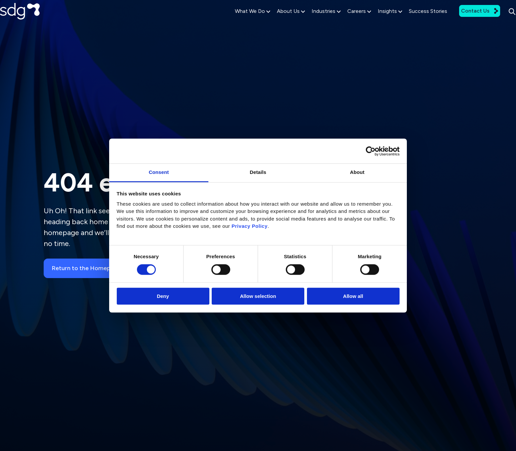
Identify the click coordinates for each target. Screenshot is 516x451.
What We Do (232, 20)
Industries (306, 20)
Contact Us (459, 20)
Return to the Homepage (90, 268)
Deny (163, 296)
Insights (370, 20)
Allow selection (258, 296)
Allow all (353, 296)
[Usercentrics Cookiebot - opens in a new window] (371, 151)
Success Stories (408, 20)
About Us (271, 20)
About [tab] (357, 172)
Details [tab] (258, 172)
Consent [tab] (159, 172)
